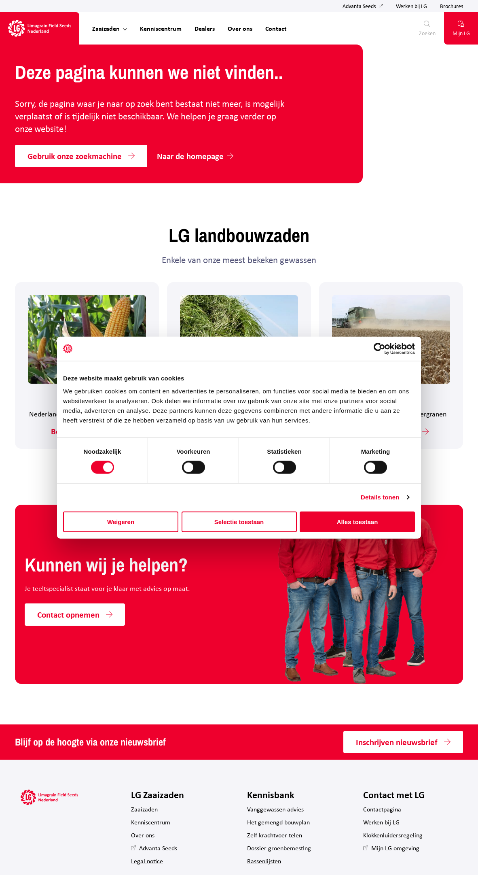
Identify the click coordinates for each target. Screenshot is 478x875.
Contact (276, 28)
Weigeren (120, 521)
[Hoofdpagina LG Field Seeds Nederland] (39, 28)
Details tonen (380, 497)
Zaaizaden (106, 28)
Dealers (205, 28)
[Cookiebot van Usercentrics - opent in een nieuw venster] (379, 349)
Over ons (240, 28)
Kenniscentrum (161, 28)
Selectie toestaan (239, 521)
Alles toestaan (357, 521)
